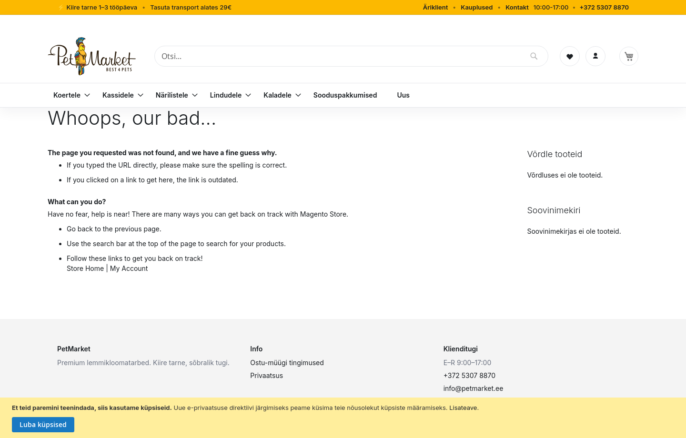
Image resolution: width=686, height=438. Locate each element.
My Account (129, 268)
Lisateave (463, 407)
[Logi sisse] (595, 56)
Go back (80, 229)
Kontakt (517, 7)
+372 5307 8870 (604, 7)
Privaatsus (266, 375)
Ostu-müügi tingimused (286, 362)
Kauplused (477, 7)
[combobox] (351, 56)
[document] (344, 418)
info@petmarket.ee (474, 388)
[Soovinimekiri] (570, 56)
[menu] (343, 95)
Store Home (85, 268)
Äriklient (435, 7)
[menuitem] (68, 95)
